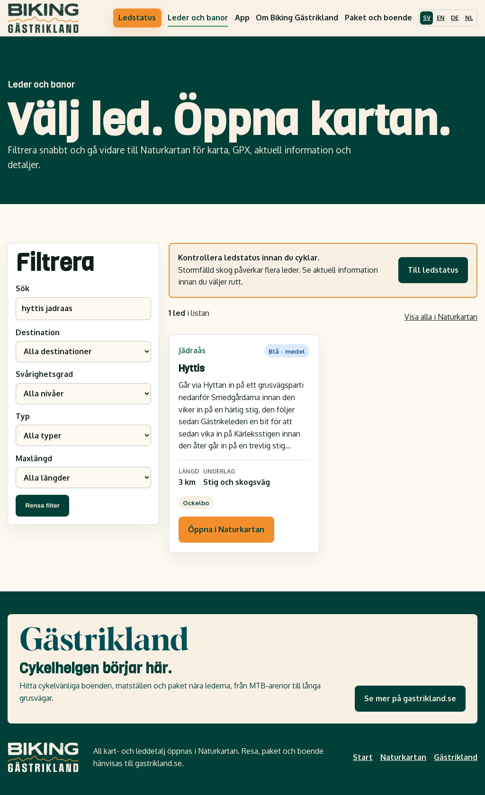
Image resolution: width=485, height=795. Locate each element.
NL (469, 17)
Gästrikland (455, 757)
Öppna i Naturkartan (226, 529)
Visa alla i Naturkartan (440, 317)
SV (427, 17)
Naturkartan (403, 757)
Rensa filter (42, 505)
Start (363, 757)
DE (454, 17)
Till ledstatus (433, 270)
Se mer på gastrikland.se (410, 698)
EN (441, 17)
